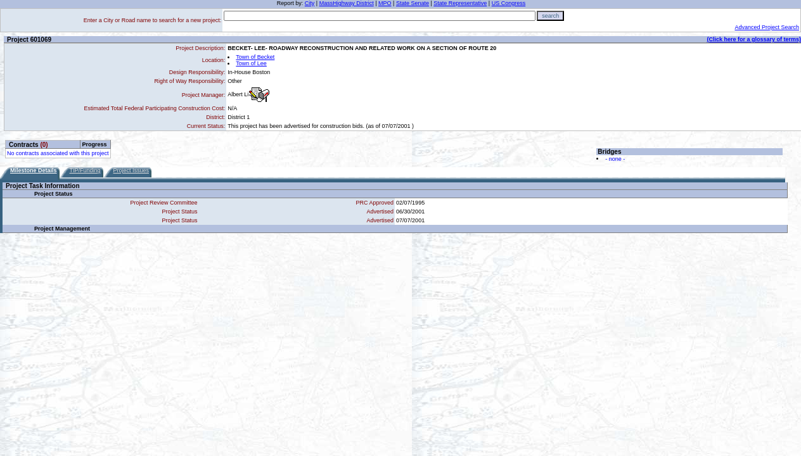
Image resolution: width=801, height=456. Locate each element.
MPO (385, 3)
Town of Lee (251, 63)
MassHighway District (346, 3)
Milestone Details (33, 170)
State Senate (412, 3)
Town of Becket (255, 57)
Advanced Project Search (766, 27)
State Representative (460, 3)
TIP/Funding (85, 170)
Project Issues (131, 170)
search (550, 16)
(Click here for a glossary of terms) (754, 39)
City (310, 3)
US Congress (509, 3)
